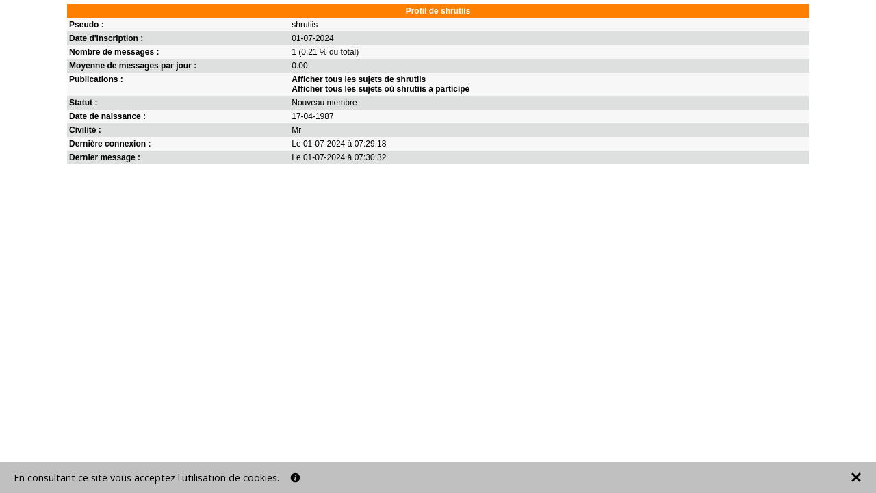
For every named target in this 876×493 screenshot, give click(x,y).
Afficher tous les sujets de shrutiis (359, 79)
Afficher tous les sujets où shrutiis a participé (380, 89)
